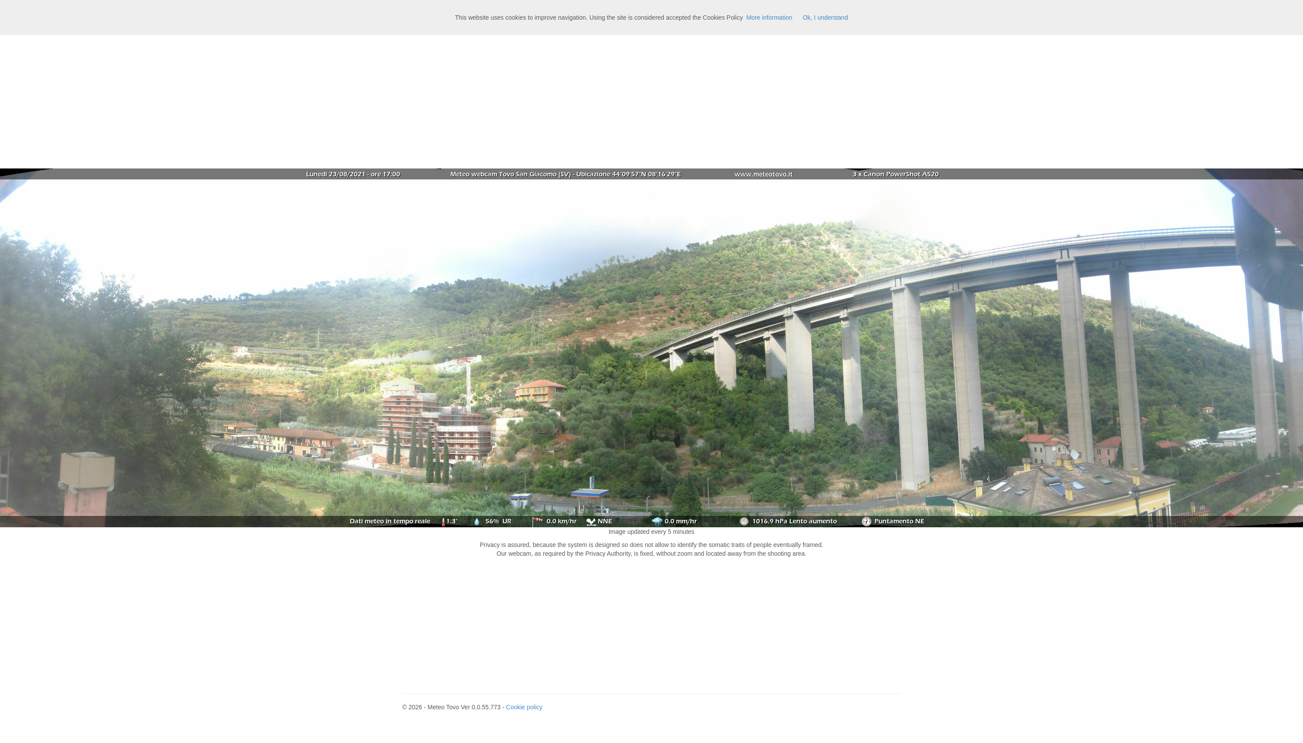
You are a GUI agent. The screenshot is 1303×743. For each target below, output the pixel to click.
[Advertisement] (651, 100)
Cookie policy (524, 707)
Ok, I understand (825, 17)
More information (769, 17)
